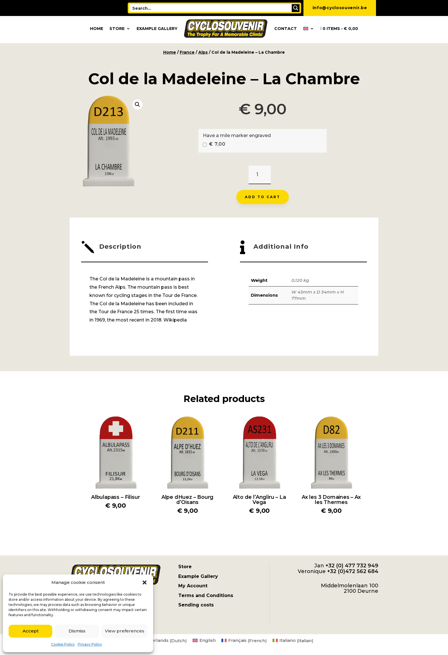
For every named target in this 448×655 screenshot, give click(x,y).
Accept (31, 631)
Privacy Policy (90, 644)
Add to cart (262, 197)
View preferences (124, 631)
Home (96, 28)
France (187, 52)
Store (117, 28)
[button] (144, 582)
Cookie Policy (63, 644)
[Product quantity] (260, 175)
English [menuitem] (207, 640)
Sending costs (196, 605)
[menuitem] (308, 28)
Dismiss (77, 631)
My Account (192, 585)
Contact (285, 28)
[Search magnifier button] (296, 8)
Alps (203, 52)
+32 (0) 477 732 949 (351, 565)
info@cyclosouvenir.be (340, 7)
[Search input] (210, 8)
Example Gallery (157, 28)
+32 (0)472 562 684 (352, 571)
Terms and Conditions (205, 595)
